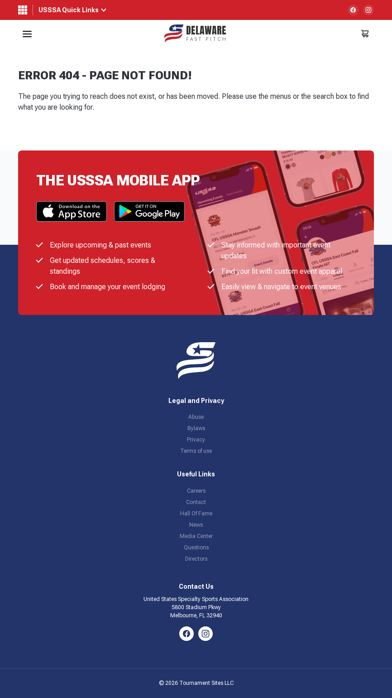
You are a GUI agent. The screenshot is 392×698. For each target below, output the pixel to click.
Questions (196, 547)
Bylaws (196, 428)
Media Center (196, 536)
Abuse (196, 417)
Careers (196, 491)
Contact (196, 502)
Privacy (196, 439)
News (196, 525)
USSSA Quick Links (68, 10)
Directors (196, 559)
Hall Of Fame (196, 513)
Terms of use (196, 451)
